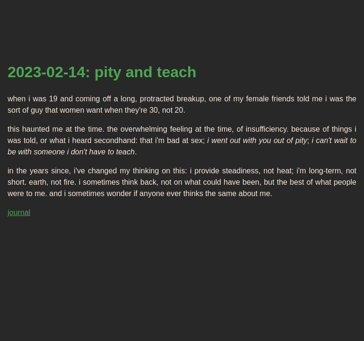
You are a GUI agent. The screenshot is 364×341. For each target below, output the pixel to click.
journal (19, 212)
